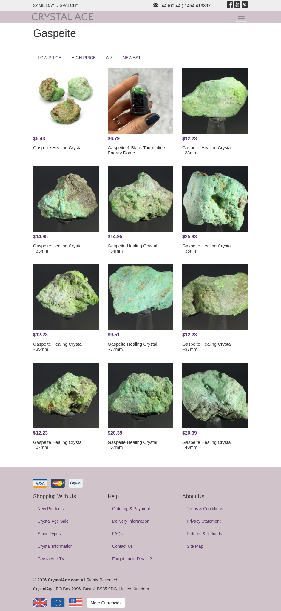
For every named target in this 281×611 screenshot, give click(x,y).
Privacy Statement (204, 521)
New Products (51, 508)
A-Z (109, 57)
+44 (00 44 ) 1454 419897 (182, 5)
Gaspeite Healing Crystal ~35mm (207, 248)
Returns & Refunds (204, 533)
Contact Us (122, 546)
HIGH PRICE (84, 57)
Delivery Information (130, 521)
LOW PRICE (49, 57)
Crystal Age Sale (53, 521)
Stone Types (49, 533)
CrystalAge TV (51, 558)
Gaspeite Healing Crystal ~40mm (207, 445)
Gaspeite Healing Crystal (58, 147)
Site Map (195, 546)
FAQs (117, 533)
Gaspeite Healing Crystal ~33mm (207, 150)
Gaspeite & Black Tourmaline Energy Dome (136, 150)
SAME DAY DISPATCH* (55, 5)
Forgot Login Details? (132, 558)
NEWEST (132, 57)
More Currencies (106, 603)
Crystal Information (55, 546)
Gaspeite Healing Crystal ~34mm (132, 248)
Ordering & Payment (131, 508)
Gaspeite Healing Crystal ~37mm (132, 346)
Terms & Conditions (205, 508)
